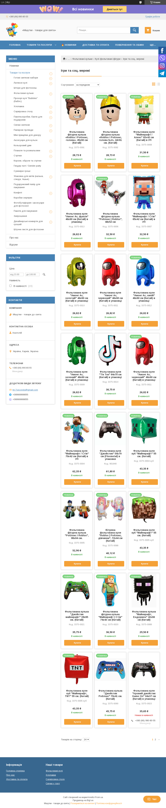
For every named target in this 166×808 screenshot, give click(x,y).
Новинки (14, 65)
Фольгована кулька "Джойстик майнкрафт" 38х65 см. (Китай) (77, 615)
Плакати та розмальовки (27, 150)
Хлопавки (51, 775)
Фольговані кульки (82, 59)
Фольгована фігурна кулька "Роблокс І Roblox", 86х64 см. (77, 534)
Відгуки (13, 244)
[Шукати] (134, 30)
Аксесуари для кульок (25, 140)
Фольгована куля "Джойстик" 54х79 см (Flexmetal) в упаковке (110, 454)
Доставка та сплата (95, 45)
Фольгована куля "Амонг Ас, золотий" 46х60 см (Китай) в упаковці (76, 296)
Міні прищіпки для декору (27, 135)
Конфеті (18, 192)
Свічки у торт (53, 783)
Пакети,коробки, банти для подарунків (28, 118)
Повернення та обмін (129, 45)
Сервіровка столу (23, 111)
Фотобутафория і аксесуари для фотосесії (29, 204)
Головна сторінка (15, 770)
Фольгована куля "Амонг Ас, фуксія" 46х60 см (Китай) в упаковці (76, 217)
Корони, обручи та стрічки (27, 160)
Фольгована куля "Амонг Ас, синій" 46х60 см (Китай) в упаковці (144, 296)
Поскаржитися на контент (82, 803)
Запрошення (20, 216)
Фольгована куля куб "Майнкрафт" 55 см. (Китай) (144, 453)
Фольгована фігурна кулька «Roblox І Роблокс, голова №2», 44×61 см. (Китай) (110, 137)
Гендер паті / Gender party (27, 165)
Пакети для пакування (25, 211)
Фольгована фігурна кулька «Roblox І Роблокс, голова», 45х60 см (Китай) (76, 137)
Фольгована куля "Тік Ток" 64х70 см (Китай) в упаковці (110, 374)
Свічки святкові (22, 125)
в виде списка (158, 84)
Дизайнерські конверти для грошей (28, 223)
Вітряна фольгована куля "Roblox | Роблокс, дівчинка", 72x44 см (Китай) (110, 535)
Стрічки (18, 155)
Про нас (13, 237)
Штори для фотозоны (25, 88)
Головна (14, 45)
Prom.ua (99, 797)
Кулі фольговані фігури (107, 59)
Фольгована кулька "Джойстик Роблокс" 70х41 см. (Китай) (110, 694)
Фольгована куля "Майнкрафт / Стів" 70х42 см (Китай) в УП (77, 454)
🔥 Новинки (68, 45)
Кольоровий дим (22, 145)
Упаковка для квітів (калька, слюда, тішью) (28, 177)
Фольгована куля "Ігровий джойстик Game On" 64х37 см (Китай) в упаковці (144, 694)
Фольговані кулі (54, 770)
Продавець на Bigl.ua (83, 800)
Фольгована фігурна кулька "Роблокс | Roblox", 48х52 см (110, 217)
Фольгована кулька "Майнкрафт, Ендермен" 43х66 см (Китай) (144, 615)
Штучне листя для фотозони (29, 229)
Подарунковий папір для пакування (27, 186)
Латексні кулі (20, 82)
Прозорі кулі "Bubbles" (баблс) (26, 100)
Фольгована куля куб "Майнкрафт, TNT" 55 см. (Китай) (77, 693)
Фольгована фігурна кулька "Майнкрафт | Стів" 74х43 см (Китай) (110, 615)
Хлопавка (19, 106)
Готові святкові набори (26, 77)
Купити (77, 165)
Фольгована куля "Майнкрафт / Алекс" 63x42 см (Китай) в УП (144, 136)
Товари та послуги (39, 45)
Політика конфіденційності (109, 803)
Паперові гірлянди (23, 130)
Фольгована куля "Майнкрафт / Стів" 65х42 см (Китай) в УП (144, 217)
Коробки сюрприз (23, 197)
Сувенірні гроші (22, 171)
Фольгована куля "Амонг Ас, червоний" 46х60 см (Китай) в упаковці (110, 296)
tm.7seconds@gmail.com (25, 390)
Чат (152, 799)
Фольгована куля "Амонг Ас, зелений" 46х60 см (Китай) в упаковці (76, 375)
